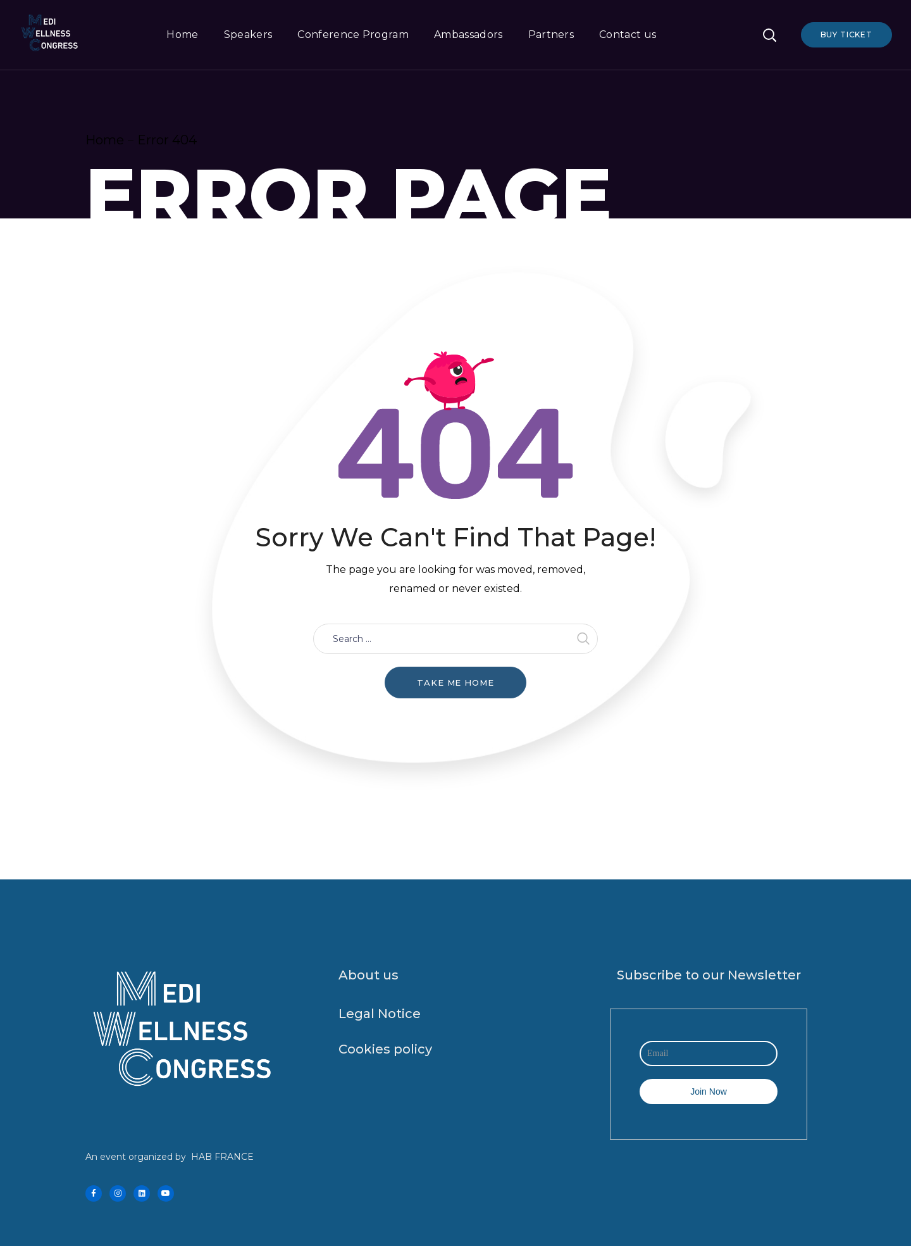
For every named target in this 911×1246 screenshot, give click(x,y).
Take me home (455, 682)
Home (104, 140)
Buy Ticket (846, 34)
